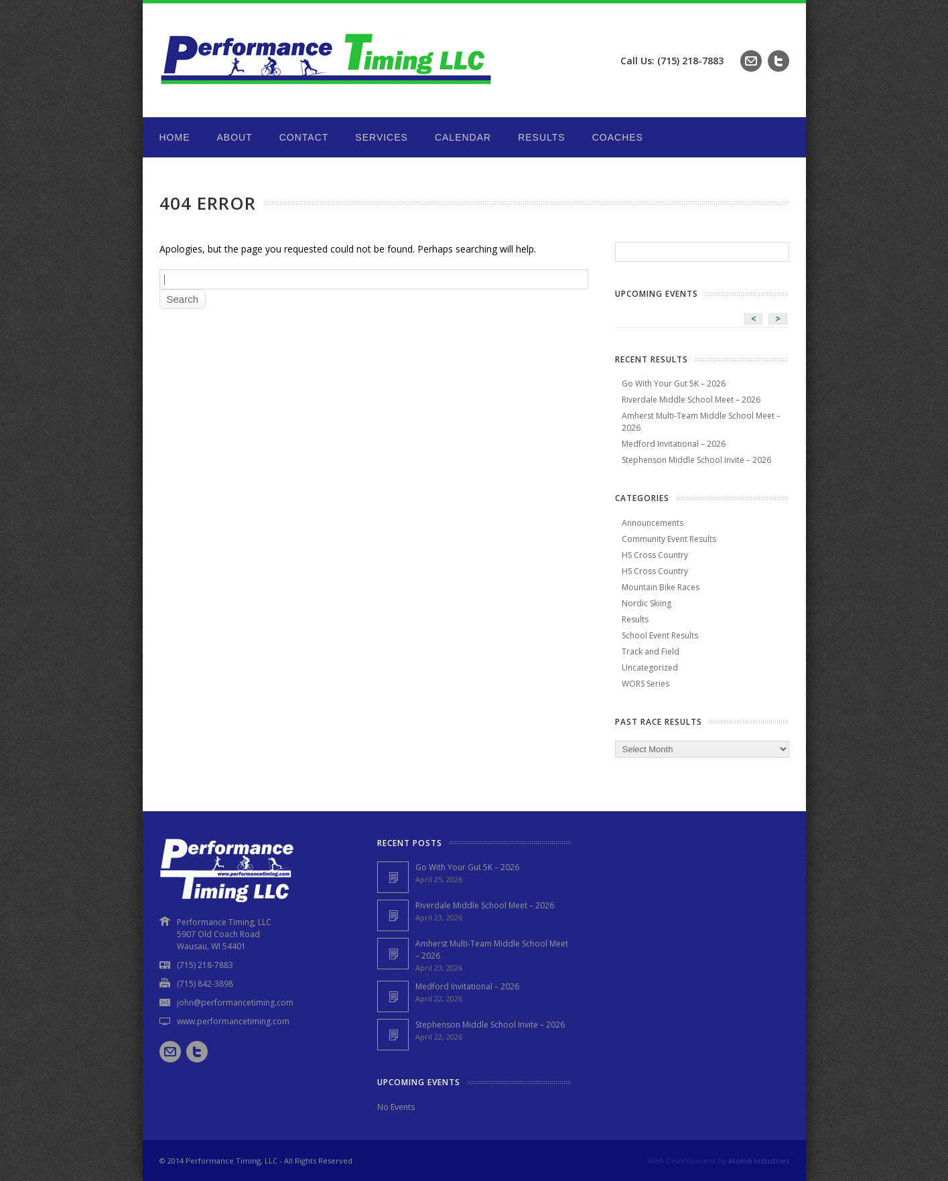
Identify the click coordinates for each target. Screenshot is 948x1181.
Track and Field (650, 651)
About (235, 137)
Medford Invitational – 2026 (674, 443)
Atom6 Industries (758, 1161)
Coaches (617, 137)
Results (541, 137)
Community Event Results (669, 539)
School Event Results (660, 635)
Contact (304, 137)
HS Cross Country (655, 555)
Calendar (463, 137)
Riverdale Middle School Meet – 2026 (691, 399)
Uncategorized (650, 667)
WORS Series (645, 683)
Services (381, 137)
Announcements (652, 523)
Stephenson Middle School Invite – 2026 (696, 460)
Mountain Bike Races (660, 587)
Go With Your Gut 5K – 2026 (674, 383)
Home (174, 137)
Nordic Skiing (646, 603)
